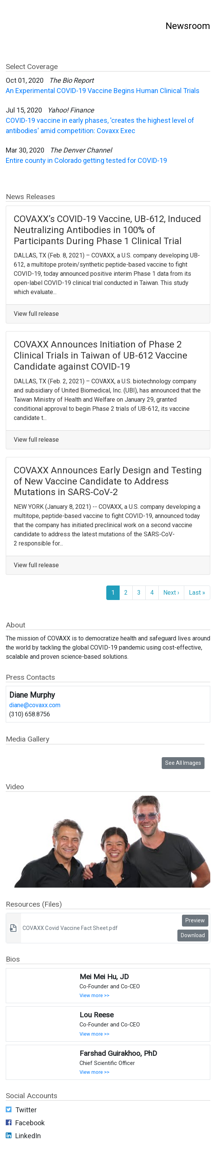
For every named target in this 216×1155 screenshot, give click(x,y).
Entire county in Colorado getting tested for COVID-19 (86, 160)
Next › (171, 592)
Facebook (30, 1123)
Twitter (26, 1110)
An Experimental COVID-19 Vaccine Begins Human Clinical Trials (103, 91)
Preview (195, 920)
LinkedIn (28, 1136)
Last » (197, 592)
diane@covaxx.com (34, 705)
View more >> (94, 995)
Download (193, 935)
